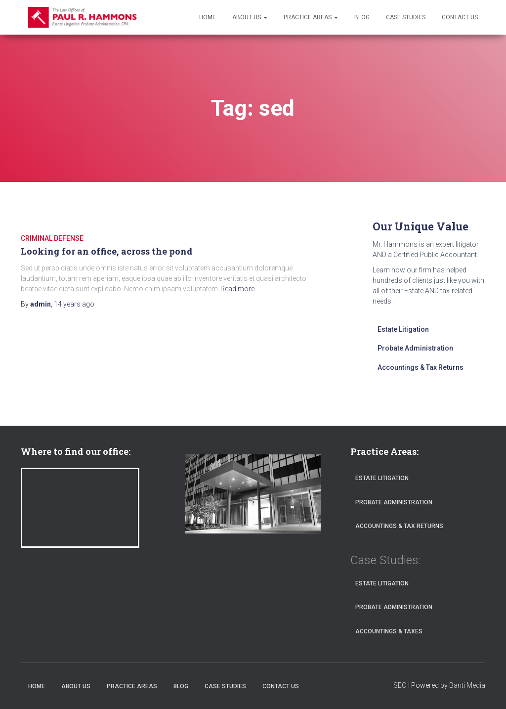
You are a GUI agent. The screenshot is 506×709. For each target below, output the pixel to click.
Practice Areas (311, 17)
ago (74, 304)
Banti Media (467, 685)
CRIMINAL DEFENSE (52, 238)
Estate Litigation (403, 329)
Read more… (239, 289)
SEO (400, 685)
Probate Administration (415, 348)
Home (207, 17)
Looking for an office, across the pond (107, 251)
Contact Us (460, 17)
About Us (249, 17)
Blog (362, 17)
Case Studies (405, 17)
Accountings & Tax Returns (421, 367)
